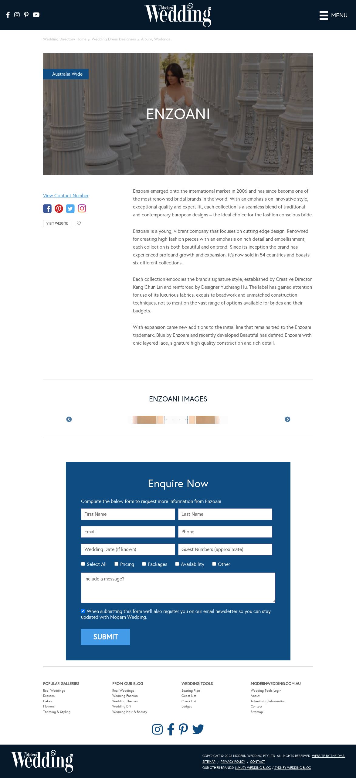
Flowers (49, 706)
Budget (186, 706)
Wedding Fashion (125, 696)
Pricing (127, 564)
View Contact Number (66, 195)
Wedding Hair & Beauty (129, 712)
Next (287, 420)
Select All (97, 564)
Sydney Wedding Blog (292, 768)
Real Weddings (54, 690)
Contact (256, 706)
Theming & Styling (56, 712)
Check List (188, 701)
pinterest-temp (59, 208)
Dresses (49, 696)
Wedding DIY (121, 706)
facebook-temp (47, 208)
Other (224, 564)
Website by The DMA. (328, 756)
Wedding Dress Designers (114, 39)
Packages (157, 564)
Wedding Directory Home (64, 39)
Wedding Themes (125, 701)
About (255, 696)
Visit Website (57, 223)
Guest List (188, 696)
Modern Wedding (42, 761)
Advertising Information (268, 701)
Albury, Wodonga (156, 39)
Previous (69, 420)
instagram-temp (82, 208)
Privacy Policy (233, 762)
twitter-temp (70, 208)
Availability (192, 564)
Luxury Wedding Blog (253, 768)
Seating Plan (190, 690)
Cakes (47, 701)
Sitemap (257, 712)
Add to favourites (79, 223)
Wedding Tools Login (266, 690)
